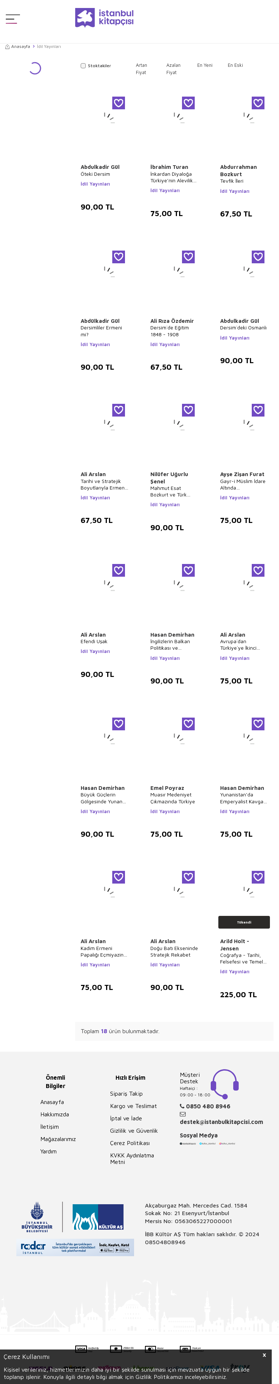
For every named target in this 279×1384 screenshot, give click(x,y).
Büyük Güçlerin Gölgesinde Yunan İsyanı (101, 797)
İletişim (49, 1126)
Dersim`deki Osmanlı (243, 327)
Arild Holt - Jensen (234, 944)
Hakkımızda (54, 1114)
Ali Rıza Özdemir (172, 321)
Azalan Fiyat (173, 68)
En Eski (235, 65)
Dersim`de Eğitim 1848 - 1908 (169, 330)
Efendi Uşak (94, 641)
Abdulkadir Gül (100, 167)
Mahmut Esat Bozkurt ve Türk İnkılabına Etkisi (168, 491)
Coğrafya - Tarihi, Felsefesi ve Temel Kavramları (241, 958)
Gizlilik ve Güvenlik (134, 1130)
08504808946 (165, 1242)
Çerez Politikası (130, 1143)
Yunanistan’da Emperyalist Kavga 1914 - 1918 (241, 797)
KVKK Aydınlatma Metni (132, 1158)
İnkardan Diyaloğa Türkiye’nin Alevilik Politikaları (171, 177)
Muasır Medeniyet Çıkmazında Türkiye (172, 797)
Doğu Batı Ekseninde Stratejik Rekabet (174, 951)
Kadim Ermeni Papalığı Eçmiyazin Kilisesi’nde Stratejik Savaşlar (104, 951)
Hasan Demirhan (172, 635)
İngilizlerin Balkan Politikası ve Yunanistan (170, 644)
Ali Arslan (93, 474)
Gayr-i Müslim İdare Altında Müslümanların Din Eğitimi (243, 484)
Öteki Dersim (95, 174)
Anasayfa (17, 46)
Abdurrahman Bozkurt (238, 170)
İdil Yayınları (95, 184)
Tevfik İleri (231, 181)
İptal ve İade (126, 1118)
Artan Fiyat (141, 68)
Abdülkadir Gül (100, 321)
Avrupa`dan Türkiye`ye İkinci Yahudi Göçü (238, 644)
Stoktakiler (96, 65)
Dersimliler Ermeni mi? (101, 330)
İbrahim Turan (169, 167)
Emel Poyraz (167, 788)
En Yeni (205, 65)
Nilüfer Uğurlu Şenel (169, 477)
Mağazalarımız (58, 1139)
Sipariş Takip (126, 1093)
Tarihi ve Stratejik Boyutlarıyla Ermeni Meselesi (103, 484)
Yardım (48, 1151)
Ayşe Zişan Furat (242, 474)
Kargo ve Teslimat (133, 1106)
